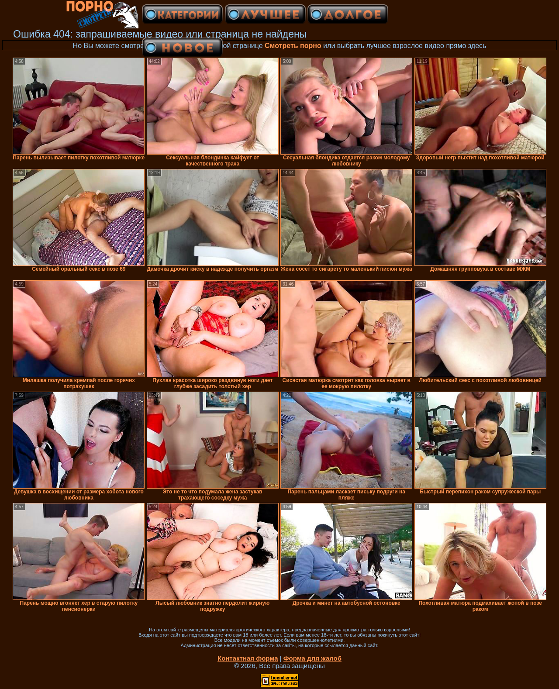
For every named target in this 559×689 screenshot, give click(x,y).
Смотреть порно (293, 45)
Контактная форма (247, 658)
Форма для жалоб (312, 658)
